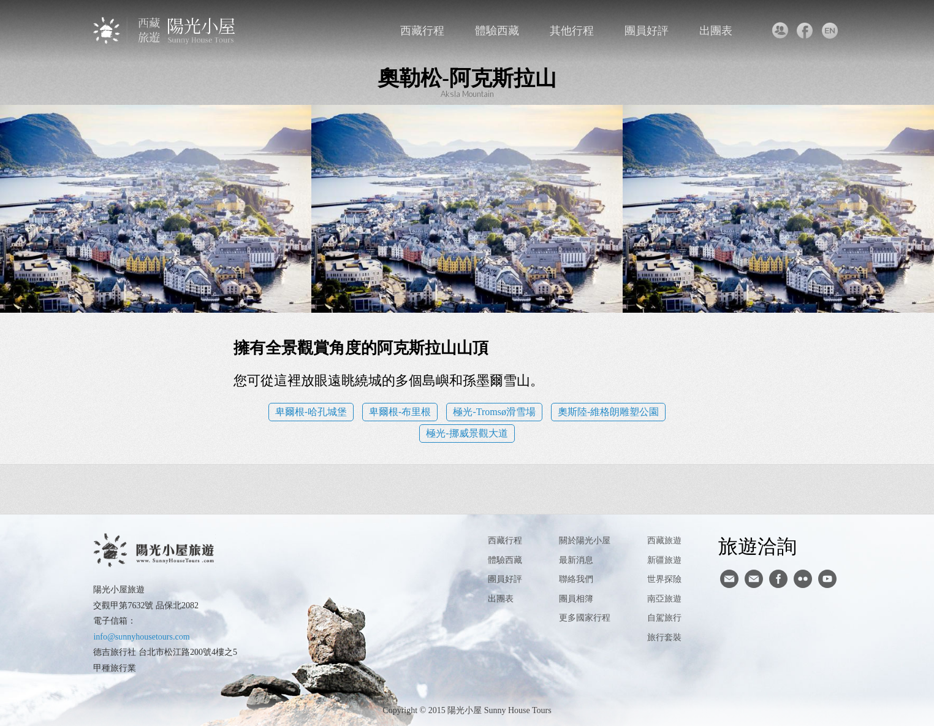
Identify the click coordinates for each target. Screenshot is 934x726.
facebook (805, 30)
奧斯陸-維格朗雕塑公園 (608, 412)
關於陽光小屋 (584, 540)
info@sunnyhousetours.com (141, 636)
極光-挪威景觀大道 (466, 433)
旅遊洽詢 (757, 546)
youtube (827, 579)
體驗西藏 (497, 31)
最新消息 (576, 560)
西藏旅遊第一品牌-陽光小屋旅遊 (165, 30)
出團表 (715, 31)
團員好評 (647, 31)
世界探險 (664, 579)
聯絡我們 (780, 30)
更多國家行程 (584, 617)
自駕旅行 (664, 617)
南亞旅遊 (664, 598)
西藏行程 (422, 31)
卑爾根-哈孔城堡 (311, 412)
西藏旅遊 (664, 540)
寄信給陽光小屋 (729, 579)
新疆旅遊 (664, 560)
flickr (803, 579)
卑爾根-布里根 (400, 412)
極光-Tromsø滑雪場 (494, 412)
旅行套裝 (664, 637)
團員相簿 (576, 598)
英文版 (830, 30)
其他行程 (572, 31)
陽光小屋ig (754, 579)
